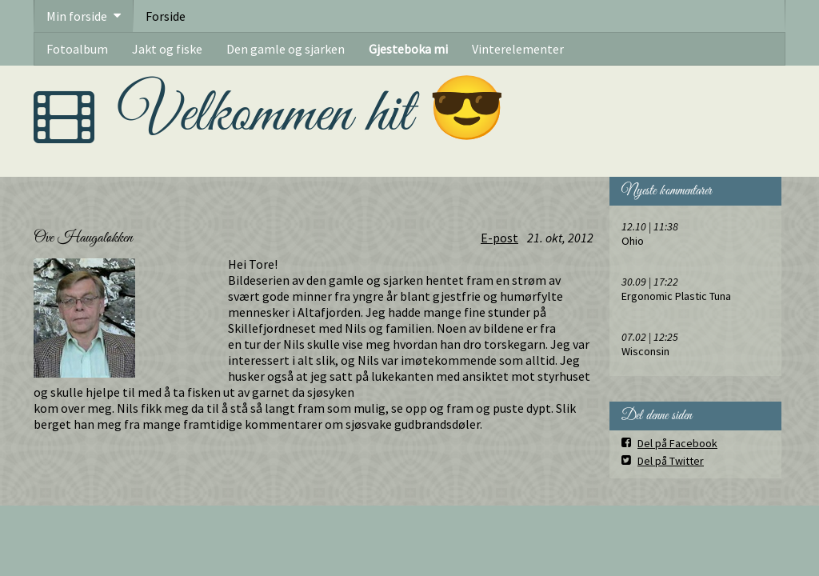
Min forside (76, 16)
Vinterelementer (518, 49)
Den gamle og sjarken (285, 49)
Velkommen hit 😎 (312, 115)
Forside (166, 16)
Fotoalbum (77, 49)
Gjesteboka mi (408, 49)
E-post (499, 238)
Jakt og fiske (167, 49)
